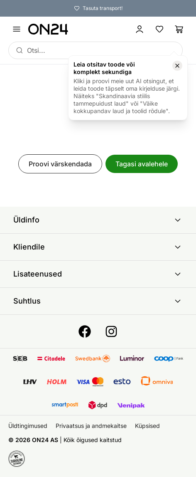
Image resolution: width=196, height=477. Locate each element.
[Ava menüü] (16, 29)
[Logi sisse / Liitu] (139, 29)
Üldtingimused (27, 425)
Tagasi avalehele (141, 164)
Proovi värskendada (60, 164)
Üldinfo (98, 220)
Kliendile (98, 247)
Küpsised (147, 425)
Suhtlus (98, 301)
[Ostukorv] (179, 29)
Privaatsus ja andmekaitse (91, 425)
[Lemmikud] (159, 29)
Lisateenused (98, 274)
